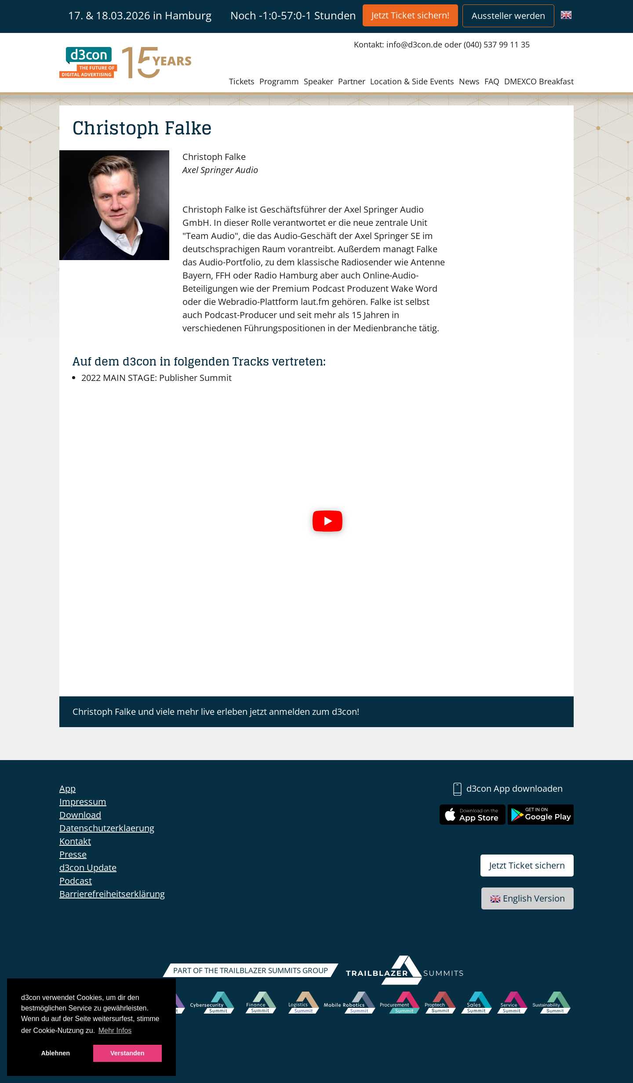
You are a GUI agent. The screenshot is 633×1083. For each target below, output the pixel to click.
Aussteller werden (508, 16)
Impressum (82, 802)
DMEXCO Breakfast (539, 81)
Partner (351, 81)
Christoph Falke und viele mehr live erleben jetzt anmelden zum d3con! (216, 711)
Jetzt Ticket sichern (527, 865)
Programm (279, 81)
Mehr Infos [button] (115, 1030)
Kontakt (75, 841)
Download (80, 815)
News (469, 81)
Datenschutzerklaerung (106, 828)
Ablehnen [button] (55, 1053)
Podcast (75, 881)
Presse (73, 854)
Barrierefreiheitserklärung (112, 894)
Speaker (318, 81)
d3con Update (87, 867)
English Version (527, 898)
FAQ (491, 81)
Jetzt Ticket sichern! (410, 15)
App (67, 788)
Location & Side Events (412, 81)
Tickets (242, 81)
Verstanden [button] (127, 1053)
